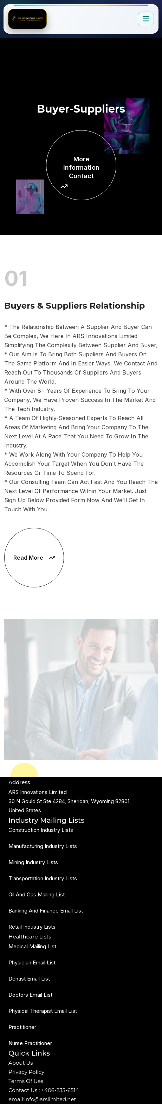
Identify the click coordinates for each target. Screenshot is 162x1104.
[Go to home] (27, 19)
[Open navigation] (146, 19)
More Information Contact (79, 172)
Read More (34, 557)
